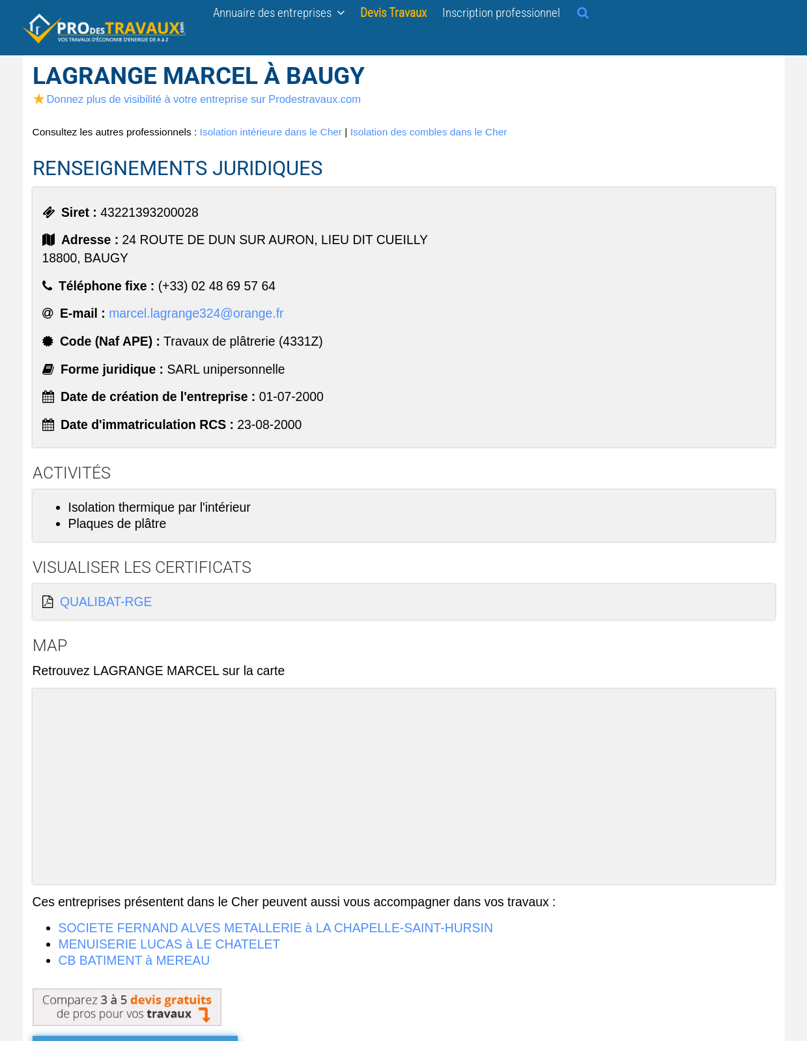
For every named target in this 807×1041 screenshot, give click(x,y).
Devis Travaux (393, 12)
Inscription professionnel (501, 12)
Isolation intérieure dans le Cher (271, 131)
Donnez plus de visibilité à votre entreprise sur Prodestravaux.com (197, 99)
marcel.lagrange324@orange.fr (196, 313)
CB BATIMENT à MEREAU (134, 960)
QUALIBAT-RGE (106, 601)
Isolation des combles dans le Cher (428, 131)
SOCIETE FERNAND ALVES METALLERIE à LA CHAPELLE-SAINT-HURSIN (276, 928)
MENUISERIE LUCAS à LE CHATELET (170, 944)
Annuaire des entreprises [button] (279, 12)
